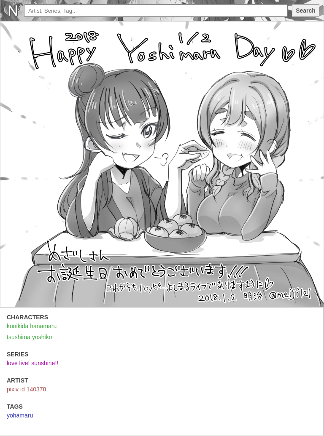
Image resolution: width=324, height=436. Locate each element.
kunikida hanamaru (32, 326)
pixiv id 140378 (26, 389)
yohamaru (20, 415)
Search (306, 10)
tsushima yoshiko (29, 337)
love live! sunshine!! (32, 363)
